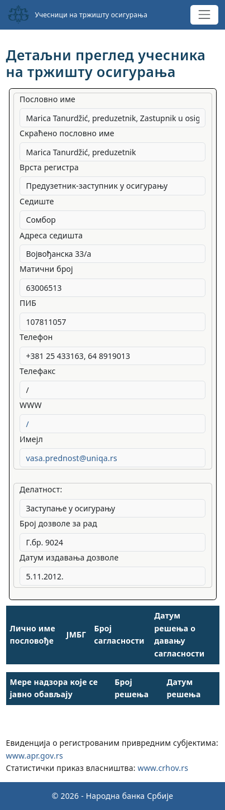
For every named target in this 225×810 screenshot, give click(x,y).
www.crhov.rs (162, 768)
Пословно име (47, 99)
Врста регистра (49, 167)
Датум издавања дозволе (69, 557)
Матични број (46, 268)
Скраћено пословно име (67, 133)
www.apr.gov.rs (34, 755)
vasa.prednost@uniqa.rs (71, 458)
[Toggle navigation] (204, 15)
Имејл (31, 439)
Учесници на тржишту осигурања (77, 14)
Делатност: (41, 489)
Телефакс (38, 371)
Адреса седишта (51, 235)
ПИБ (28, 303)
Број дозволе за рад (58, 523)
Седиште (37, 201)
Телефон (36, 337)
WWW (31, 405)
